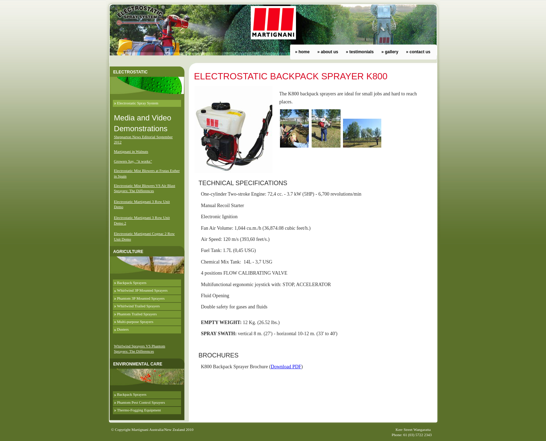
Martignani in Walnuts (131, 151)
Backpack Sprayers (132, 283)
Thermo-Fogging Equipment (139, 410)
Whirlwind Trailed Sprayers (138, 306)
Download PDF (286, 366)
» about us (327, 51)
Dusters (123, 329)
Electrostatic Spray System (137, 103)
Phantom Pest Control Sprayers (141, 402)
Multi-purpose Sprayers (135, 322)
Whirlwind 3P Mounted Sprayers (142, 290)
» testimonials (360, 51)
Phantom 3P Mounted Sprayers (141, 298)
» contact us (418, 51)
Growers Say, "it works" (133, 161)
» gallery (389, 51)
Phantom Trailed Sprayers (137, 314)
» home (302, 51)
